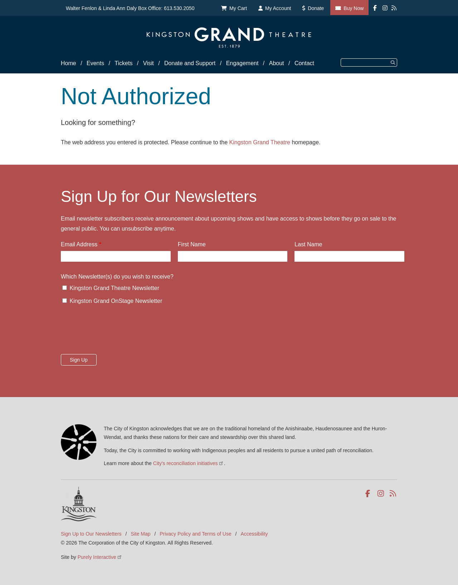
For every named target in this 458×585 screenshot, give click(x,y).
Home (68, 63)
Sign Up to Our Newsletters (91, 534)
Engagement (242, 63)
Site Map (140, 534)
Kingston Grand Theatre (259, 142)
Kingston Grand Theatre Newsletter (114, 288)
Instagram (381, 494)
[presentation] (115, 331)
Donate (316, 8)
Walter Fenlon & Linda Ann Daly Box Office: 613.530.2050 (130, 8)
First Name (192, 244)
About (276, 63)
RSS (393, 494)
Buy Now (354, 8)
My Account (278, 8)
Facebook (369, 494)
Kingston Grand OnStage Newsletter (115, 301)
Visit (148, 63)
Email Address (79, 244)
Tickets (123, 63)
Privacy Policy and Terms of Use (195, 534)
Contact (304, 63)
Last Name (308, 244)
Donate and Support (189, 63)
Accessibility (254, 534)
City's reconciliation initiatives (188, 463)
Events (95, 63)
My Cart (238, 8)
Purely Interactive (100, 557)
